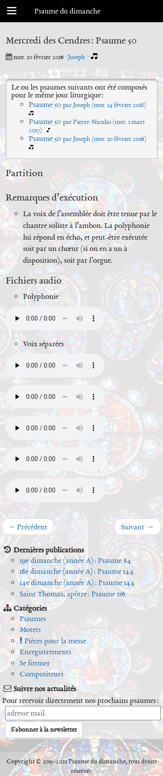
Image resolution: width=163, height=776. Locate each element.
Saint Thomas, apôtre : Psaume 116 (72, 594)
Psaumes (33, 618)
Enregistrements (45, 651)
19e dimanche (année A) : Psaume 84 (75, 560)
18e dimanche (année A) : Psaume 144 (77, 571)
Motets (30, 629)
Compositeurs (41, 674)
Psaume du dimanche (67, 11)
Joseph (77, 57)
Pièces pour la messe (53, 641)
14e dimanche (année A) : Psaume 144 (77, 582)
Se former (35, 663)
